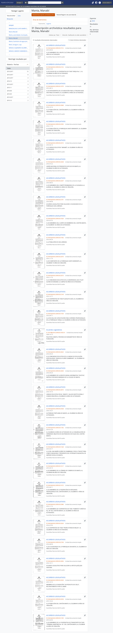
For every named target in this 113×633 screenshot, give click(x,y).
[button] (93, 2)
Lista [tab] (19, 16)
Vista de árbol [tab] (11, 16)
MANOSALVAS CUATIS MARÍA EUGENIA (20, 28)
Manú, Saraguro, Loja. (15, 45)
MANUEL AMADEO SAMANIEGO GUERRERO (21, 51)
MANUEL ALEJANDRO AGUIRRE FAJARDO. (20, 48)
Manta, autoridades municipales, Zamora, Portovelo (24, 35)
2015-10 (17, 100)
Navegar (19, 2)
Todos (9, 68)
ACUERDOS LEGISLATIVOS (55, 45)
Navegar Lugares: (17, 11)
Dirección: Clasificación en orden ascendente (74, 35)
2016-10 (17, 81)
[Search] (44, 2)
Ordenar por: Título (54, 35)
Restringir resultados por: (17, 59)
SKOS (92, 21)
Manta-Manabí (13, 32)
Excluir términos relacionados (77, 40)
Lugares (48, 23)
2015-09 (17, 94)
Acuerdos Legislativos (54, 330)
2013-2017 (17, 72)
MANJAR (11, 25)
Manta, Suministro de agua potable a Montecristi (23, 41)
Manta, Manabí (13, 38)
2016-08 (17, 91)
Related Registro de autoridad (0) (66, 15)
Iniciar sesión (106, 2)
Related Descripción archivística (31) (43, 15)
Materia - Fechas (13, 64)
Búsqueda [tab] (10, 19)
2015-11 (17, 88)
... (9, 22)
